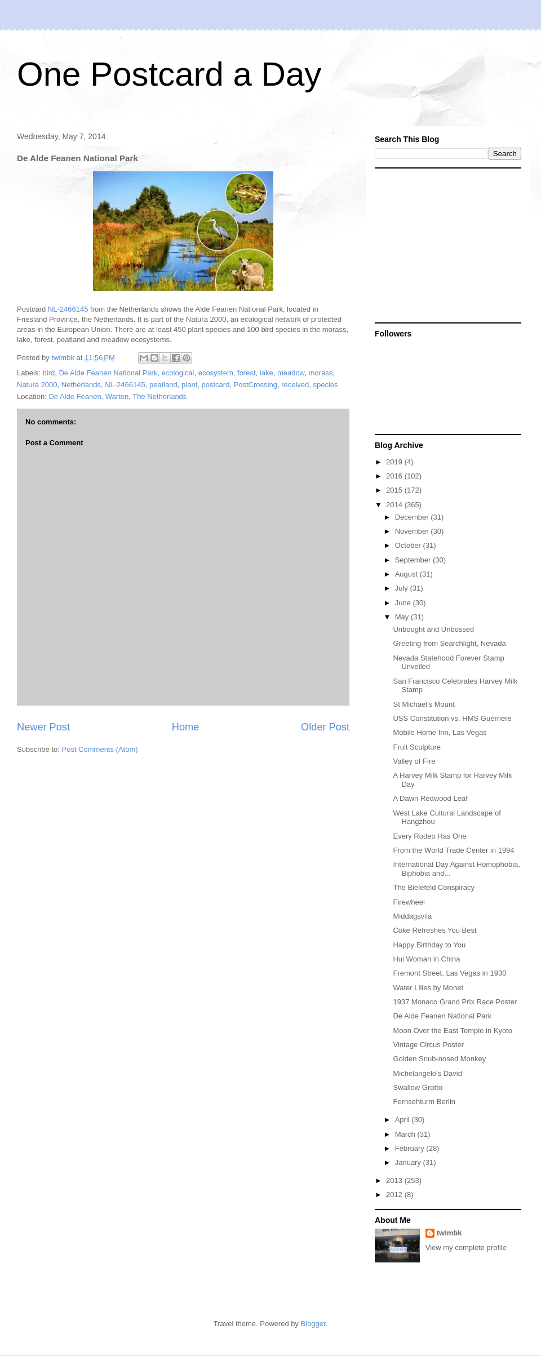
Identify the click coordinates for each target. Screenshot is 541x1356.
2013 (395, 1180)
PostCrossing (255, 384)
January (409, 1162)
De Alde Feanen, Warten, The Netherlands (117, 396)
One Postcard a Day (169, 74)
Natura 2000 (37, 384)
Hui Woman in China (426, 959)
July (402, 588)
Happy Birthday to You (429, 945)
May (403, 617)
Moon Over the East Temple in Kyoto (452, 1030)
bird (49, 373)
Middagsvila (412, 916)
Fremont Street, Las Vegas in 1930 (449, 973)
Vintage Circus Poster (428, 1044)
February (411, 1148)
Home (185, 727)
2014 (395, 504)
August (407, 574)
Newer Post (43, 727)
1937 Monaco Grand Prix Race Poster (455, 1002)
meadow (290, 373)
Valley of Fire (414, 761)
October (409, 545)
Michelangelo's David (427, 1073)
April (403, 1119)
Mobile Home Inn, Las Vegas (439, 732)
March (406, 1134)
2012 (395, 1194)
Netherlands (81, 384)
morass (321, 373)
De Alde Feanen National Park (108, 373)
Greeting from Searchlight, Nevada (449, 643)
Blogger (313, 1323)
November (413, 531)
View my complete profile (466, 1247)
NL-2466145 (68, 309)
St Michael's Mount (423, 704)
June (404, 603)
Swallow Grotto (417, 1087)
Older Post (325, 727)
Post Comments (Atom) (100, 749)
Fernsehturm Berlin (424, 1101)
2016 (395, 476)
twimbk (449, 1233)
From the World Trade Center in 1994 (453, 850)
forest (246, 373)
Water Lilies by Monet (428, 987)
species (325, 384)
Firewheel (408, 902)
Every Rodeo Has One (429, 836)
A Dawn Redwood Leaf (430, 798)
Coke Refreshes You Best (434, 930)
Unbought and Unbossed (433, 629)
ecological (178, 373)
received (295, 384)
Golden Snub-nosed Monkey (439, 1058)
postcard (216, 384)
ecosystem (215, 373)
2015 (395, 490)
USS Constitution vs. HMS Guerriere (452, 718)
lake (266, 373)
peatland (163, 384)
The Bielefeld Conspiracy (434, 887)
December (413, 517)
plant (189, 384)
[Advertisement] (445, 244)
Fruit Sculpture (417, 747)
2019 (395, 462)
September (414, 560)
